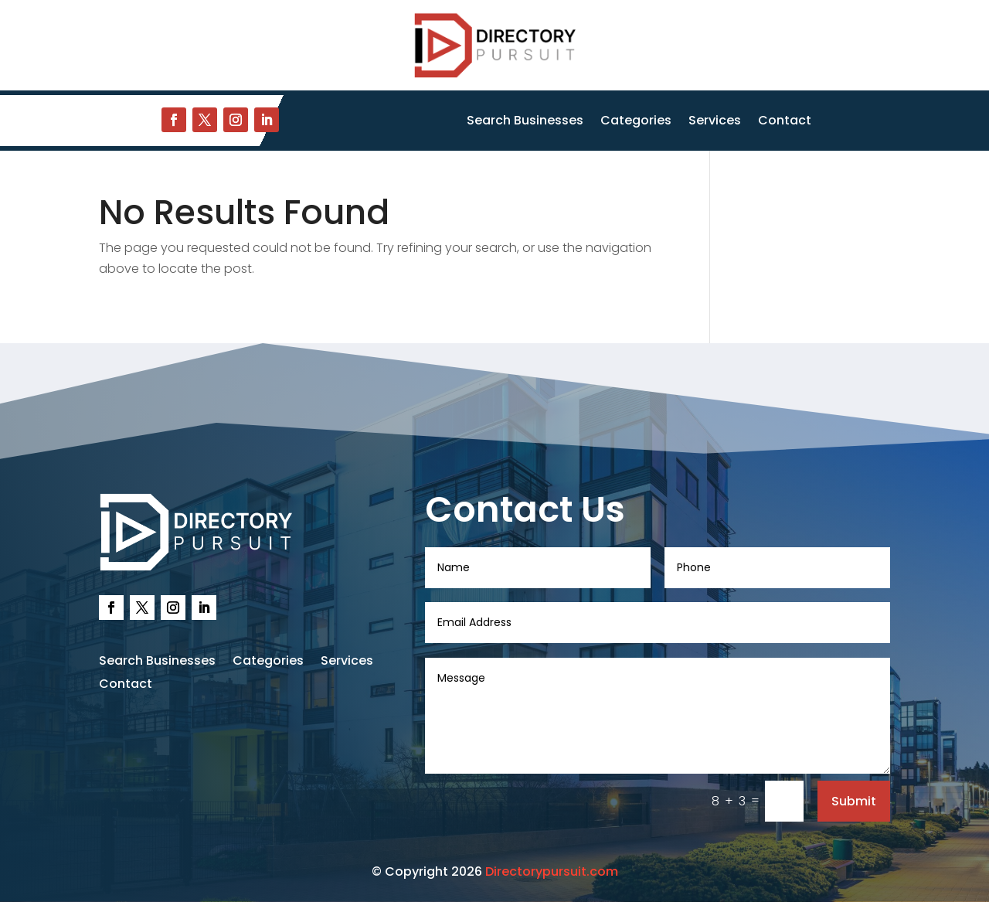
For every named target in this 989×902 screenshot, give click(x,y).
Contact (784, 122)
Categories (635, 122)
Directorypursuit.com (551, 871)
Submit (853, 801)
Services (714, 122)
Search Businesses (525, 122)
